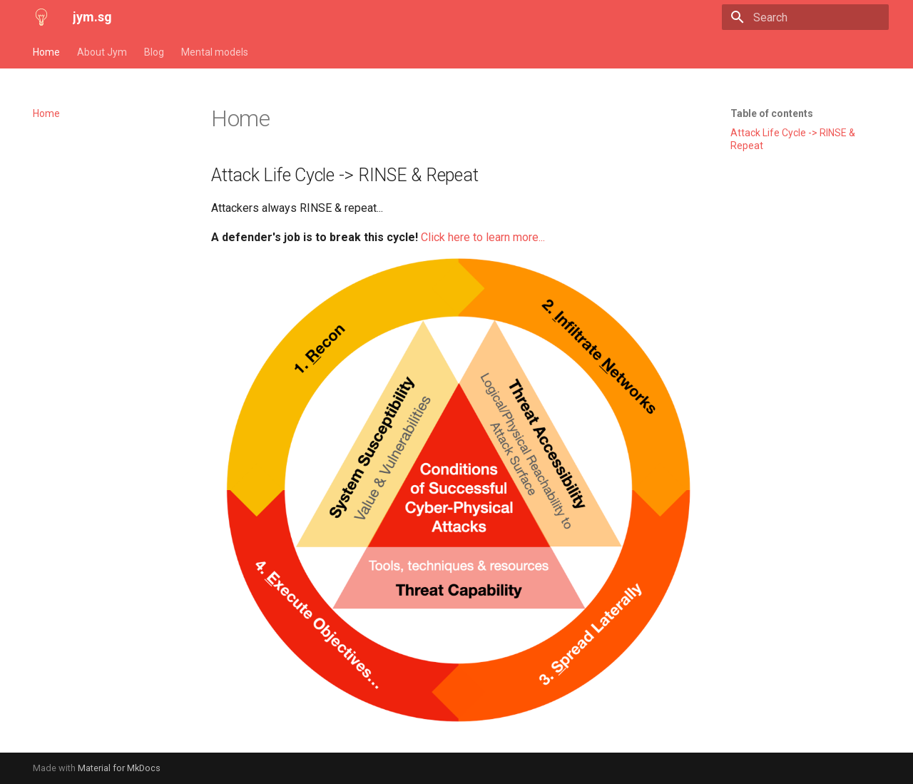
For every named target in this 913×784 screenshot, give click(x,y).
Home (46, 52)
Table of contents (771, 113)
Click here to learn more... (483, 237)
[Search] (805, 17)
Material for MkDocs (119, 768)
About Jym (102, 52)
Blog (154, 52)
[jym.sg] (41, 17)
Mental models (214, 52)
